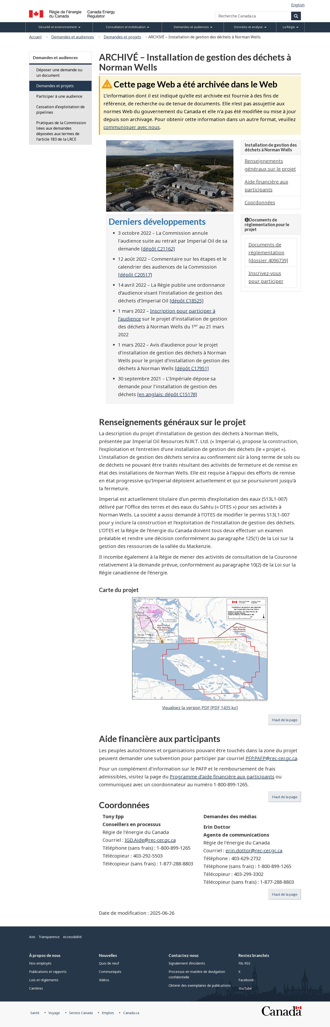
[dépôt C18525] (186, 300)
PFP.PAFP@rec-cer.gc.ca (271, 758)
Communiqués (110, 971)
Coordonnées (260, 202)
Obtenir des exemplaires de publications (200, 985)
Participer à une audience (59, 96)
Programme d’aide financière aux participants (222, 776)
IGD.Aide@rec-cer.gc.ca (150, 840)
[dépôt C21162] (158, 248)
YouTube (245, 988)
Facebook (246, 980)
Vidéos (104, 980)
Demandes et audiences (72, 37)
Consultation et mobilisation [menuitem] (127, 27)
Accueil (35, 37)
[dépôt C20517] (135, 274)
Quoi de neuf (109, 963)
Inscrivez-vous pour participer (266, 277)
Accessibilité (72, 937)
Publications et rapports (48, 971)
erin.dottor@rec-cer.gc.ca (254, 850)
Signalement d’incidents (187, 963)
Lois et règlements (43, 980)
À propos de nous (45, 955)
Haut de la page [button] (284, 719)
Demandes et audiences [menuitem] (193, 27)
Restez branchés (253, 955)
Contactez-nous (184, 955)
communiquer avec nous (131, 127)
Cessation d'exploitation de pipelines (60, 109)
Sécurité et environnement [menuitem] (59, 27)
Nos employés (40, 963)
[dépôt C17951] (192, 368)
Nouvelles (108, 955)
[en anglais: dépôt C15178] (167, 394)
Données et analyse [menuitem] (250, 27)
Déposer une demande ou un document (59, 72)
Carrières (36, 988)
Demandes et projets (122, 37)
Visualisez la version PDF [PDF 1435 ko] (200, 707)
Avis (32, 937)
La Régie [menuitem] (291, 27)
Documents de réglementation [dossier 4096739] (268, 252)
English (297, 5)
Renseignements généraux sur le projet (270, 165)
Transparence (49, 937)
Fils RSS (244, 963)
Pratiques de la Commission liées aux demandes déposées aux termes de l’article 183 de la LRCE (61, 131)
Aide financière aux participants (266, 186)
